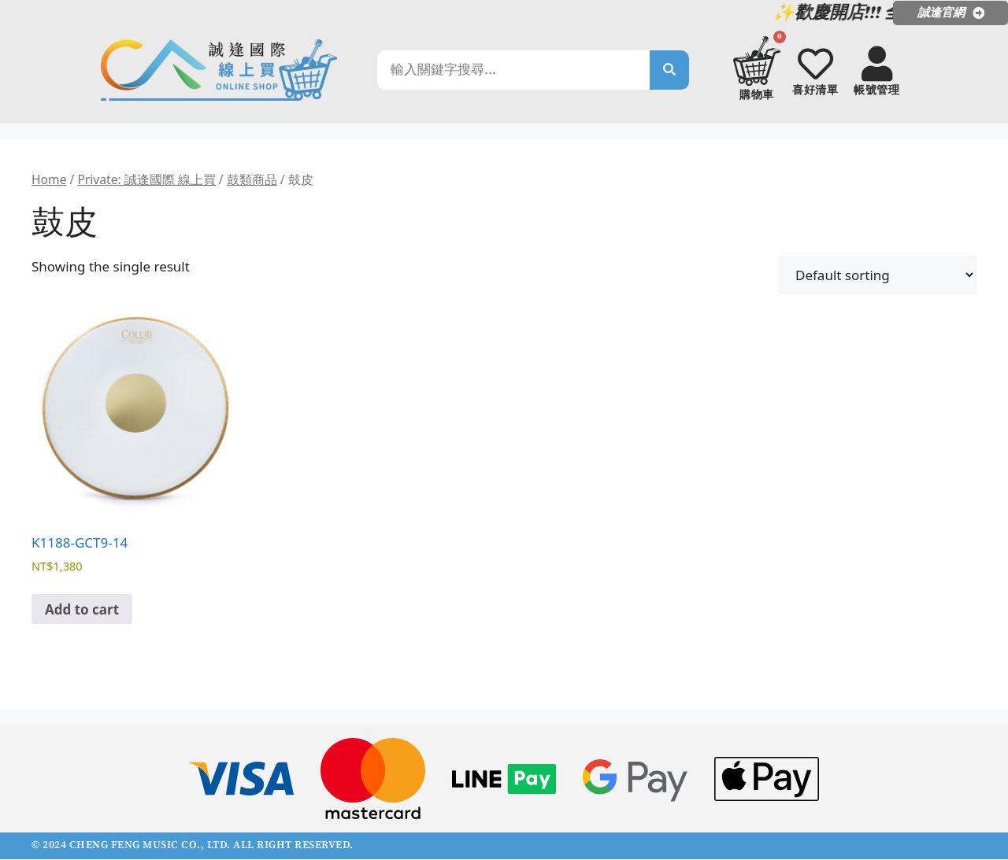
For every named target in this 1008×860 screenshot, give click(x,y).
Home (49, 180)
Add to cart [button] (82, 610)
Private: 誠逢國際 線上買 (146, 180)
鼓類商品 (252, 180)
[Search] (669, 70)
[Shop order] (878, 275)
